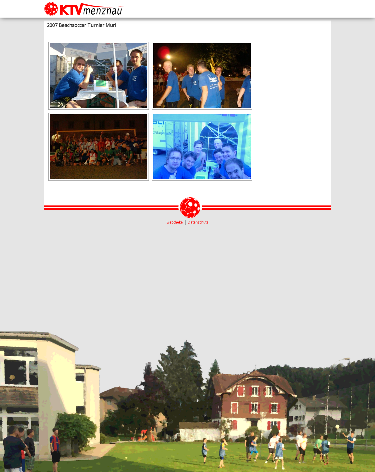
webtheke (175, 222)
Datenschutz (198, 222)
